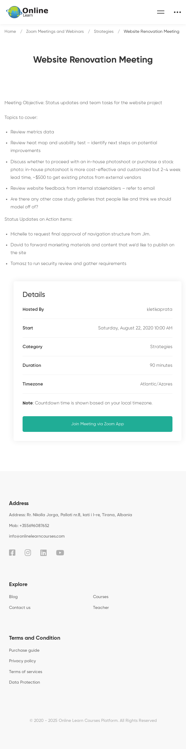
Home (10, 32)
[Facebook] (12, 553)
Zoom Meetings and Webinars (55, 32)
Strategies (103, 32)
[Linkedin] (43, 553)
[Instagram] (28, 553)
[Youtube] (60, 553)
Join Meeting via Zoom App (97, 424)
